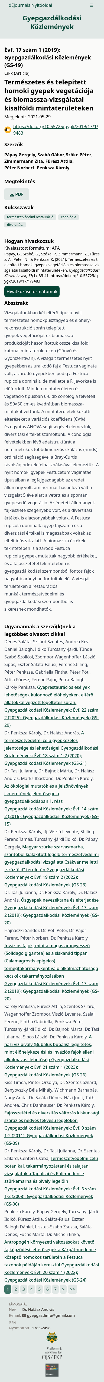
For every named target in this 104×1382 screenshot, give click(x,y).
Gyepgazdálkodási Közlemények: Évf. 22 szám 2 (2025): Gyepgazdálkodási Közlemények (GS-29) (51, 717)
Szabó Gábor (51, 155)
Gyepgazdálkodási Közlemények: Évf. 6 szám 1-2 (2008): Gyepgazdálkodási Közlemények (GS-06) (50, 1196)
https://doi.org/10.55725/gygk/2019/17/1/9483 (51, 129)
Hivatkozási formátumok (31, 291)
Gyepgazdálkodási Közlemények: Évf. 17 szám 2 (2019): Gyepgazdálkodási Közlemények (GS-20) (51, 915)
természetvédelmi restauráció (30, 217)
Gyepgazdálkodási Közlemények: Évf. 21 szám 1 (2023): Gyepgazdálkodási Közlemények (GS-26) (46, 1067)
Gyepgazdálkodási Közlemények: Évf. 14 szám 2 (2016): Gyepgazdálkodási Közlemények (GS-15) (51, 816)
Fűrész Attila (59, 161)
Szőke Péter (79, 155)
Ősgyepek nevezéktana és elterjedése (60, 900)
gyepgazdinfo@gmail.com (51, 1315)
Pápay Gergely (20, 155)
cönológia (68, 217)
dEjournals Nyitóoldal (30, 5)
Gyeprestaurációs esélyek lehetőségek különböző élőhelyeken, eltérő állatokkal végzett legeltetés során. (48, 694)
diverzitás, (15, 224)
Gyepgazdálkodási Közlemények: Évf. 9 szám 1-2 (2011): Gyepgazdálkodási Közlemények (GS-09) (50, 1135)
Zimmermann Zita (24, 161)
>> (72, 1289)
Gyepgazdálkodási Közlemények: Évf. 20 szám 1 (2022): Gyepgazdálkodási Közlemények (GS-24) (51, 1272)
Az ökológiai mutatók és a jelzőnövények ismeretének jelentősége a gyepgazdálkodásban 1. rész (46, 793)
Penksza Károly (53, 168)
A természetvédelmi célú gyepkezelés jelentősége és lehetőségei (44, 740)
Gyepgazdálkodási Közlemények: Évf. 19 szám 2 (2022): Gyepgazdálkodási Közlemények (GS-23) (45, 877)
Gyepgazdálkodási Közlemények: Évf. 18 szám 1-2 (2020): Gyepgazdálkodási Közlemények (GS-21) (51, 755)
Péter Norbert (20, 168)
